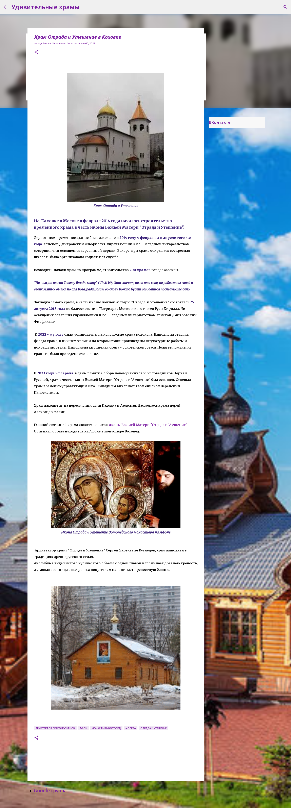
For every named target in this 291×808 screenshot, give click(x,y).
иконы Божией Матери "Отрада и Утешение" (147, 425)
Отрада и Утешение (153, 728)
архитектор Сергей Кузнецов (55, 728)
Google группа (50, 790)
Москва (130, 728)
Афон (83, 728)
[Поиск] (285, 7)
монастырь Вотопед (106, 728)
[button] (36, 52)
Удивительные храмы (45, 6)
